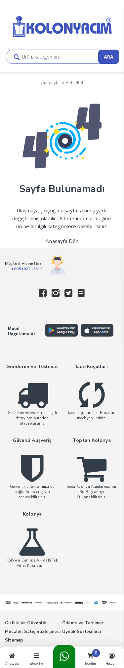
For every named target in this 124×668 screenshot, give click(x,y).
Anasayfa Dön (61, 241)
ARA (108, 57)
